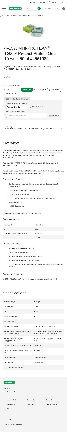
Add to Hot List (11, 94)
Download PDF (36, 106)
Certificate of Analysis (20, 99)
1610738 (28, 252)
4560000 (24, 213)
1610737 (31, 248)
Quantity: (7, 90)
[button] (0, 16)
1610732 (39, 256)
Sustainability (31, 400)
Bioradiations (11, 404)
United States (9, 420)
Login (6, 85)
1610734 (35, 260)
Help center (10, 409)
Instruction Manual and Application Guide (43, 279)
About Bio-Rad (11, 400)
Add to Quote (41, 90)
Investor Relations (51, 404)
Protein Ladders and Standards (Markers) (23, 264)
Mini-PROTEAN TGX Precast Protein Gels (35, 171)
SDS (7, 99)
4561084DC (38, 233)
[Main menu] (4, 8)
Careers (48, 400)
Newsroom (30, 404)
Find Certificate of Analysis (15, 111)
